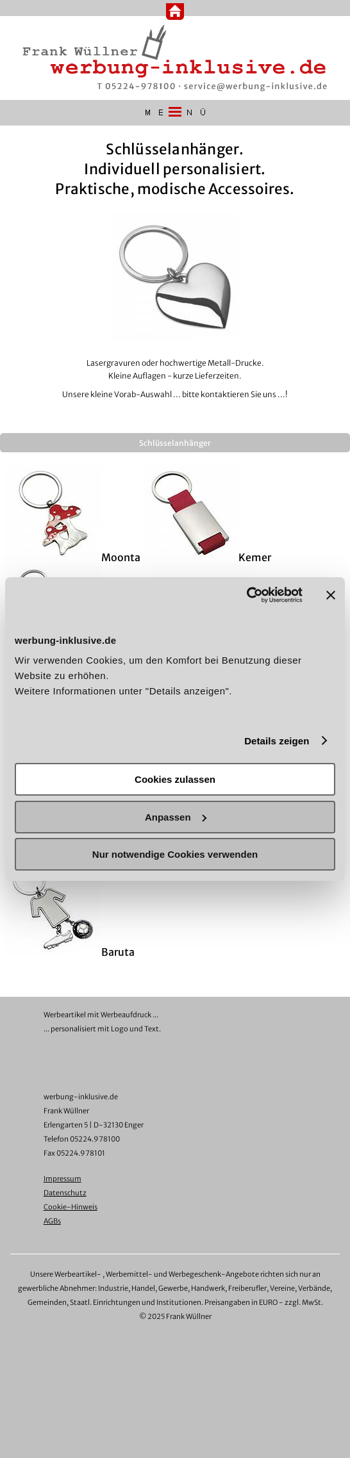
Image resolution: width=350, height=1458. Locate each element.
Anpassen (175, 817)
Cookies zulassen (175, 779)
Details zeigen (276, 740)
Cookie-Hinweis (70, 1206)
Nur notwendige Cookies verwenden (175, 854)
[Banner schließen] (330, 595)
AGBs (52, 1220)
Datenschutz (65, 1192)
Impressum (62, 1178)
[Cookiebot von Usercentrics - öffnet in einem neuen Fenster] (246, 595)
